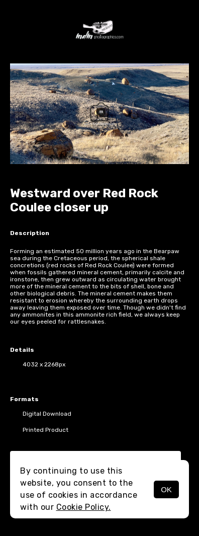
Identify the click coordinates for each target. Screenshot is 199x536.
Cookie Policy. (83, 507)
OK (166, 489)
